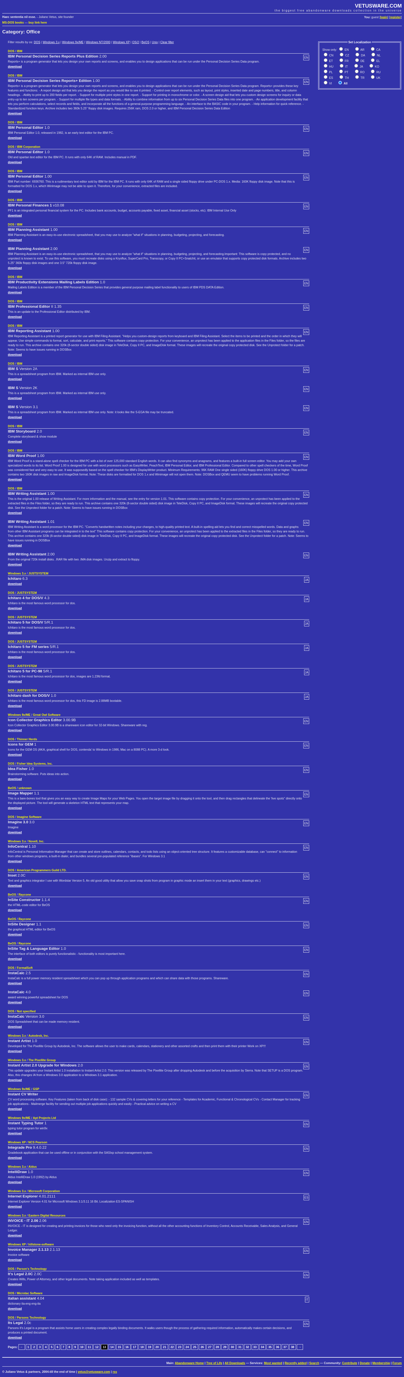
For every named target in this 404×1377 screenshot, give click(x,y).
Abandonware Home (189, 1363)
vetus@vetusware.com (94, 1371)
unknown (25, 788)
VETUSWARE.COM (378, 6)
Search (314, 1363)
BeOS (145, 42)
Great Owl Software (46, 714)
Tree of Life (214, 1363)
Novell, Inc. (36, 841)
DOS (37, 42)
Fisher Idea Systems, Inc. (34, 763)
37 (285, 1347)
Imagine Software (29, 817)
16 (127, 1347)
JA (361, 66)
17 (134, 1347)
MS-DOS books (13, 22)
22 (172, 1347)
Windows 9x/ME (72, 42)
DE (362, 61)
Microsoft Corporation (44, 1191)
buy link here (38, 22)
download (15, 66)
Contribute (349, 1363)
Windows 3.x (51, 42)
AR (362, 49)
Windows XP (121, 42)
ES (330, 77)
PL (330, 72)
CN (330, 55)
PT (346, 72)
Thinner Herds (27, 739)
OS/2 (135, 42)
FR (346, 61)
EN (346, 49)
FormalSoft (25, 967)
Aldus (32, 1166)
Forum (397, 1363)
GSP (36, 1089)
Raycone (25, 894)
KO (376, 66)
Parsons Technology (31, 1317)
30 (232, 1347)
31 (240, 1347)
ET (330, 61)
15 (119, 1347)
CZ (346, 55)
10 (82, 1347)
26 (202, 1347)
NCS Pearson (37, 1142)
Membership (381, 1363)
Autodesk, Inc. (38, 1035)
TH (346, 77)
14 (112, 1347)
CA (377, 49)
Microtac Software (30, 1293)
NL (378, 55)
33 (255, 1347)
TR (362, 77)
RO (362, 72)
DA (362, 55)
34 (262, 1347)
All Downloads (235, 1363)
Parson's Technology (32, 1268)
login (383, 17)
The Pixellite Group (42, 1060)
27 (210, 1347)
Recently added (295, 1363)
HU (330, 66)
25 (194, 1347)
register (395, 17)
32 (247, 1347)
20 (157, 1347)
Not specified (26, 1011)
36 (277, 1347)
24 (187, 1347)
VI (330, 83)
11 (89, 1347)
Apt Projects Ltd (44, 1117)
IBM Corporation (28, 146)
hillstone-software (41, 1244)
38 (292, 1347)
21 (164, 1347)
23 (179, 1347)
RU (377, 72)
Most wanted (273, 1363)
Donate (365, 1363)
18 (142, 1347)
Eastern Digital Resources (46, 1215)
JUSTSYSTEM (38, 573)
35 (270, 1347)
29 (224, 1347)
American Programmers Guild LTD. (41, 870)
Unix (155, 42)
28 (217, 1347)
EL (377, 61)
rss (115, 1371)
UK (377, 77)
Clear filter (167, 42)
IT (346, 66)
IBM (19, 51)
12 (96, 1347)
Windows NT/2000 (98, 42)
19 (149, 1347)
